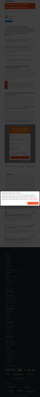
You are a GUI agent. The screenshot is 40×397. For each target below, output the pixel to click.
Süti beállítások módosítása (20, 203)
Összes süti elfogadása (33, 203)
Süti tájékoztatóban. (33, 199)
